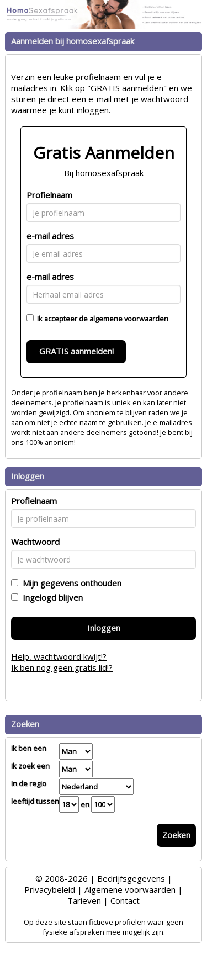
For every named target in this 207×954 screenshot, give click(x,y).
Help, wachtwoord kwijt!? (59, 656)
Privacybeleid (49, 889)
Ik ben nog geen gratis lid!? (62, 667)
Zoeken (176, 834)
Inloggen (103, 627)
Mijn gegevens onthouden (69, 583)
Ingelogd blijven (50, 597)
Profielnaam (49, 194)
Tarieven (84, 900)
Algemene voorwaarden (130, 889)
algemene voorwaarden (128, 319)
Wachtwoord (35, 541)
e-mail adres (50, 235)
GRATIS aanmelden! (76, 351)
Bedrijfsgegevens (131, 878)
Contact (125, 900)
